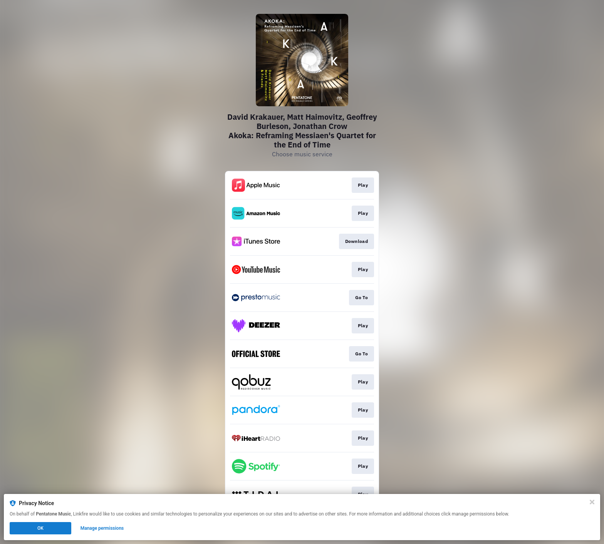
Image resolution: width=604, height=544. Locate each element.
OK (40, 528)
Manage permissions (102, 528)
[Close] (592, 502)
